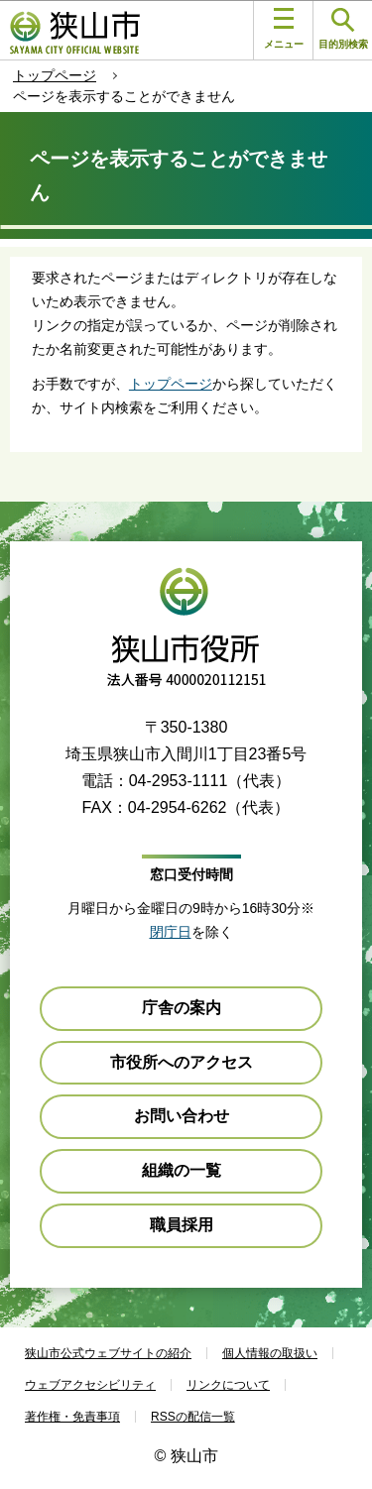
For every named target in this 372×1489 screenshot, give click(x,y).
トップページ (54, 75)
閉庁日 (170, 932)
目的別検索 (343, 29)
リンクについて (228, 1385)
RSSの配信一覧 (193, 1417)
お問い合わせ (181, 1115)
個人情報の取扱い (269, 1353)
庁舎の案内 (181, 1007)
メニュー (284, 29)
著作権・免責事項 (72, 1417)
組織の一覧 (181, 1170)
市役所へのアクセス (181, 1062)
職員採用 (181, 1224)
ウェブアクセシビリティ (90, 1385)
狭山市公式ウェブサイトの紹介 (108, 1353)
